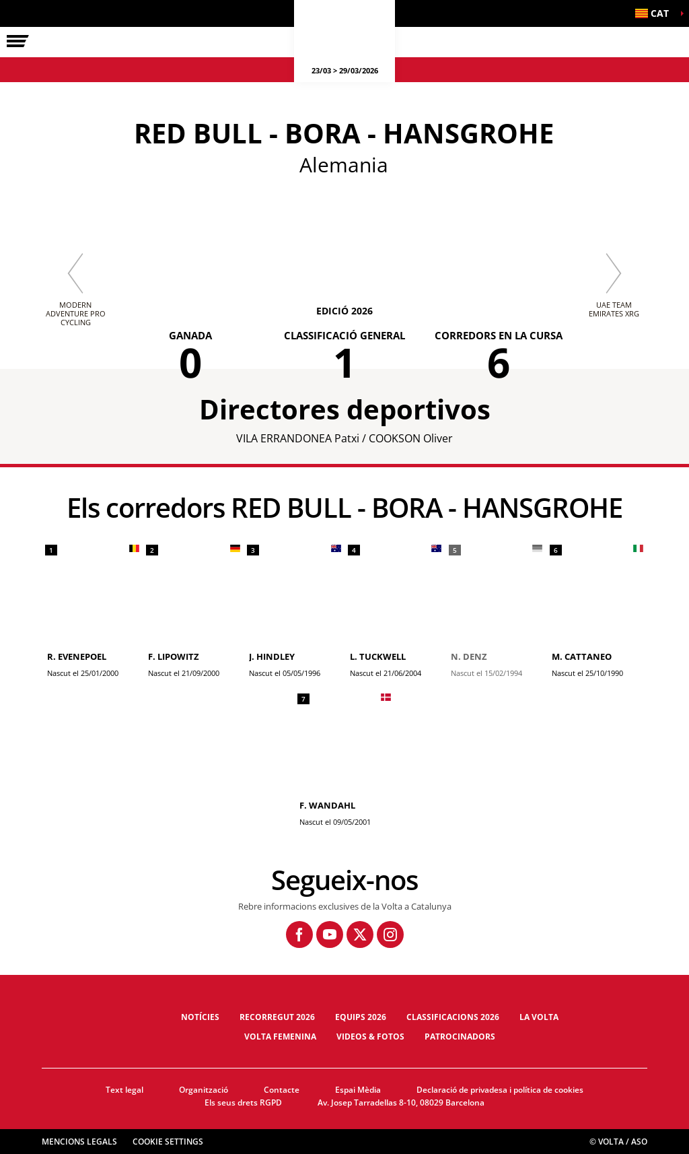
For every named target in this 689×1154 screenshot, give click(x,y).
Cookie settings (168, 1141)
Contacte (281, 1089)
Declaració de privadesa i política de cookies (499, 1089)
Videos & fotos (370, 1036)
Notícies (200, 1017)
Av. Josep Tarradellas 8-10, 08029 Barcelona (401, 1102)
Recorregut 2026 (277, 1017)
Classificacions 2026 (452, 1017)
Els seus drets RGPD (243, 1102)
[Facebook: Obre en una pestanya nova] (299, 934)
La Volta (538, 1017)
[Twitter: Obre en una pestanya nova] (360, 934)
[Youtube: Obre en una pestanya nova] (329, 934)
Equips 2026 (360, 1017)
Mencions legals (79, 1141)
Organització (203, 1089)
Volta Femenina (280, 1036)
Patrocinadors (460, 1036)
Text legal (124, 1089)
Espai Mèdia (358, 1089)
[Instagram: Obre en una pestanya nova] (390, 934)
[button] (655, 13)
